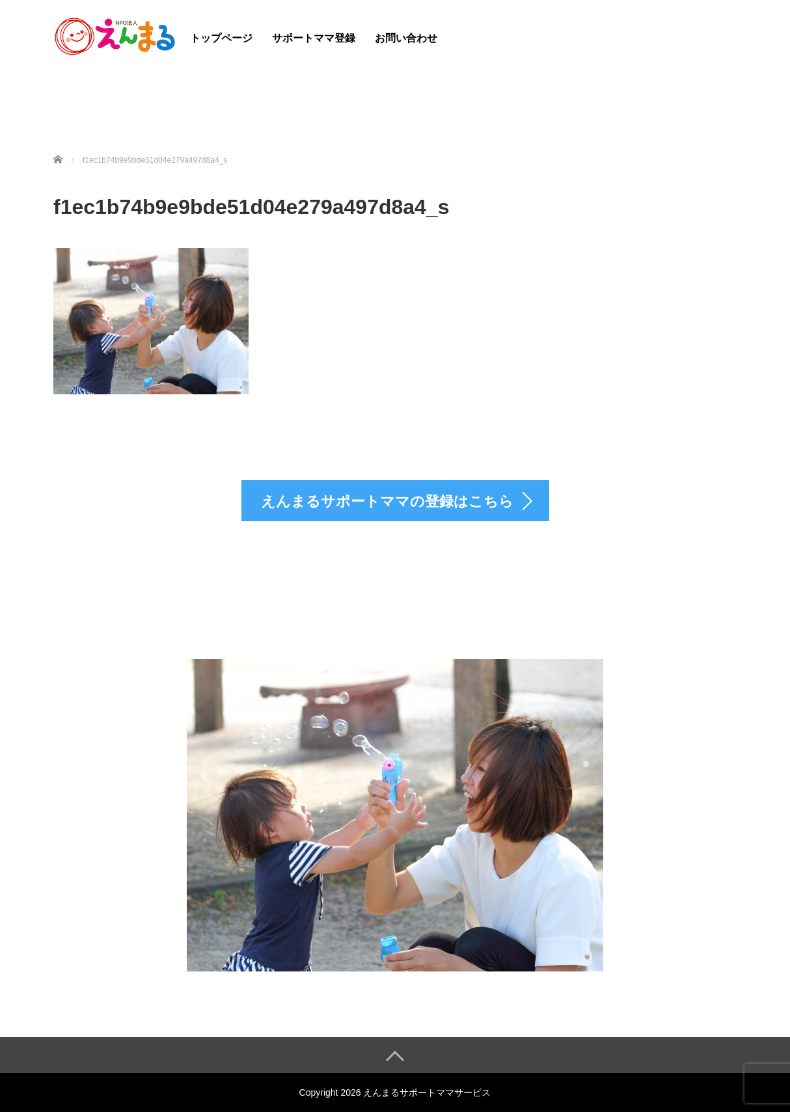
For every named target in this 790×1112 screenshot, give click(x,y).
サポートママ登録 (313, 38)
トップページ (221, 38)
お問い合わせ (406, 38)
